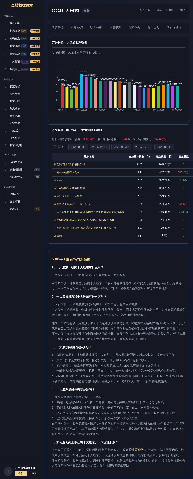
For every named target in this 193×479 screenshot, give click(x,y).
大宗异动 (22, 54)
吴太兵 (58, 180)
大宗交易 (12, 123)
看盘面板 (12, 23)
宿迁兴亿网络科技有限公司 (69, 164)
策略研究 (12, 194)
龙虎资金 (22, 31)
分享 (157, 9)
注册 (34, 473)
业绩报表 (115, 27)
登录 (20, 473)
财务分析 (96, 27)
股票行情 (58, 27)
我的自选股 (13, 162)
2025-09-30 (121, 147)
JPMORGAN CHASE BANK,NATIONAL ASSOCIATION (84, 219)
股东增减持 (13, 145)
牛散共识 (22, 62)
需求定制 (22, 209)
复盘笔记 (12, 201)
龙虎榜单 (12, 108)
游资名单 (12, 115)
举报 (169, 9)
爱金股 (139, 450)
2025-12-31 (99, 147)
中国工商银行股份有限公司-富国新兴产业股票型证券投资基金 (89, 211)
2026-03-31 (78, 147)
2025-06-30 (142, 147)
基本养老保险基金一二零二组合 (72, 203)
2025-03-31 (164, 147)
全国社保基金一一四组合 (68, 196)
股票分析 (12, 86)
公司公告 (134, 27)
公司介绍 (77, 27)
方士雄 (58, 235)
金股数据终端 (18, 5)
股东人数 (12, 101)
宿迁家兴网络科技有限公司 (69, 188)
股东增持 (22, 46)
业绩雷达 (22, 69)
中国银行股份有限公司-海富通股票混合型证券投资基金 (85, 227)
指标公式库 (22, 177)
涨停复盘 (12, 93)
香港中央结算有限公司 (67, 172)
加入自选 (143, 9)
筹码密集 (22, 38)
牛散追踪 (12, 130)
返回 (180, 9)
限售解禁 (12, 138)
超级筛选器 (22, 169)
